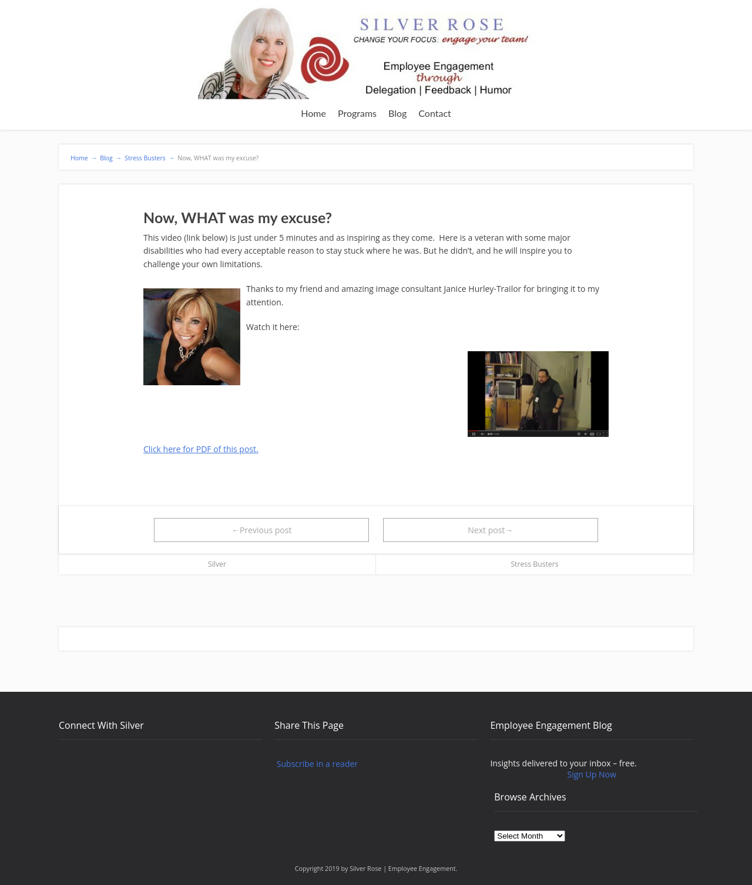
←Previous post (261, 530)
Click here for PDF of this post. (200, 449)
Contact (434, 113)
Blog (397, 113)
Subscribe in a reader (317, 763)
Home (313, 113)
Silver (217, 564)
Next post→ (490, 530)
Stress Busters (534, 564)
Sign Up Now (592, 774)
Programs (357, 113)
